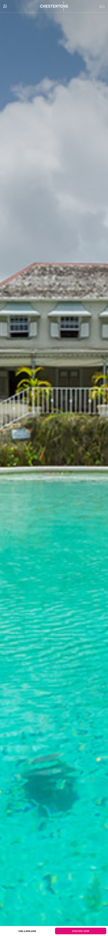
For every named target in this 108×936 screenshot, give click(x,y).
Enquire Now (80, 931)
